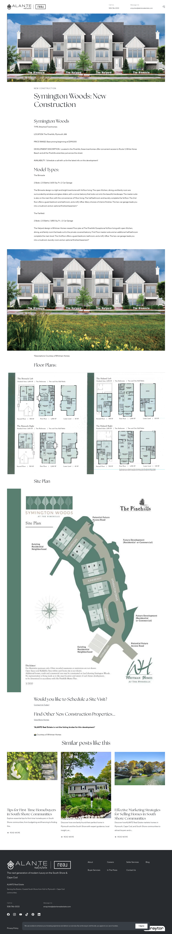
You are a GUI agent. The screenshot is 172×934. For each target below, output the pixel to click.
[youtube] (20, 914)
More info (122, 926)
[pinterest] (33, 914)
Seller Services (132, 862)
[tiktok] (26, 914)
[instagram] (14, 914)
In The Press (112, 870)
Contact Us (131, 870)
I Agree (141, 926)
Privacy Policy (13, 928)
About (90, 862)
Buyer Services (94, 870)
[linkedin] (39, 914)
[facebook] (8, 914)
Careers (110, 862)
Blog (148, 862)
